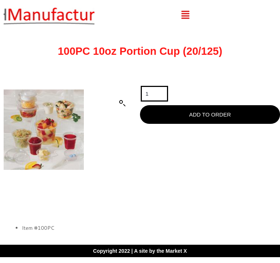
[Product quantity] (154, 94)
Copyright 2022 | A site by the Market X (140, 251)
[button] (185, 15)
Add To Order (210, 114)
